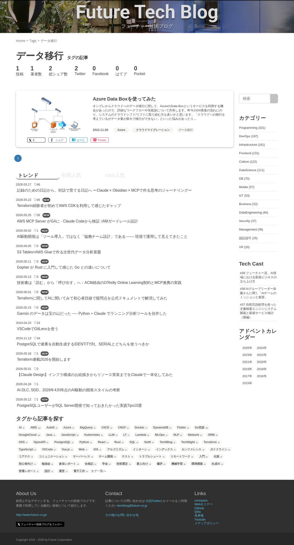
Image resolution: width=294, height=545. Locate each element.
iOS (97, 449)
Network (195, 434)
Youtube (199, 519)
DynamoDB (162, 427)
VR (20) (244, 247)
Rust (118, 442)
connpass (201, 500)
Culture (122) (248, 161)
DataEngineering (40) (253, 212)
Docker (141, 427)
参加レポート (69, 463)
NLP (178, 434)
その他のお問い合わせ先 (122, 515)
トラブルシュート (151, 456)
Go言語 (201, 427)
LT (126, 434)
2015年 (247, 383)
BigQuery (88, 427)
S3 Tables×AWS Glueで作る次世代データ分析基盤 (59, 252)
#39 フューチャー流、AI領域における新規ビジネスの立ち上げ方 (258, 277)
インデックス (166, 449)
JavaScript (69, 434)
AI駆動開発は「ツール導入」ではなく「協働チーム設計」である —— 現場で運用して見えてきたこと (102, 236)
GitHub (199, 508)
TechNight (189, 442)
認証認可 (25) (248, 238)
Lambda (142, 434)
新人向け (144, 463)
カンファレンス (193, 449)
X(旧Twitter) (154, 501)
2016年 (262, 376)
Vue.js (67, 449)
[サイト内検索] (274, 98)
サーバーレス (83, 456)
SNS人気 (115, 175)
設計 (49, 471)
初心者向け (27, 463)
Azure (121, 130)
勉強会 (47, 463)
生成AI (217, 463)
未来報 (199, 515)
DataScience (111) (251, 170)
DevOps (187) (248, 136)
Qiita (197, 511)
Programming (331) (252, 127)
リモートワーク (181, 456)
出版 (218, 456)
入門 (203, 456)
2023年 (247, 355)
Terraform (211, 442)
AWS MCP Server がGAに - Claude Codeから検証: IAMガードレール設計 (77, 221)
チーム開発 (107, 456)
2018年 (262, 369)
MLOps (161, 434)
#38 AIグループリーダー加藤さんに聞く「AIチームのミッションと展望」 (258, 293)
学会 (106, 463)
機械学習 (178, 463)
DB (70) (244, 178)
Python (85, 442)
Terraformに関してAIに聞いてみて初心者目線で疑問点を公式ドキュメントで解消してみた (92, 298)
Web (83, 449)
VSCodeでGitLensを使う (37, 329)
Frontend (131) (249, 153)
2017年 (247, 376)
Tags (33, 40)
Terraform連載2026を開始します (44, 359)
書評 (161, 463)
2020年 (262, 362)
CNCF (123, 427)
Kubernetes (93, 434)
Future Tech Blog (147, 12)
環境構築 (198, 463)
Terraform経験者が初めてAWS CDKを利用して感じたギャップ (69, 206)
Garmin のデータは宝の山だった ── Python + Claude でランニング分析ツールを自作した (92, 313)
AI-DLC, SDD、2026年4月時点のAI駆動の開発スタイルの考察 (68, 390)
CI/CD (106, 427)
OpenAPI (41, 442)
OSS (23, 442)
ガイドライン (220, 449)
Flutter (183, 427)
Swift (149, 442)
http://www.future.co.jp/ (31, 515)
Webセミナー (203, 504)
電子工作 (81, 471)
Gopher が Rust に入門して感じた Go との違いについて (64, 267)
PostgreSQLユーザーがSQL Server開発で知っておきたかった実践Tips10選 (79, 406)
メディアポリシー (206, 523)
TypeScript (27, 449)
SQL (134, 442)
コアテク (26, 456)
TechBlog (167, 442)
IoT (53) (244, 195)
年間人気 (71, 175)
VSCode (49, 449)
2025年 (247, 348)
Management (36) (251, 229)
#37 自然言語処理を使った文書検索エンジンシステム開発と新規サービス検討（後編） (258, 311)
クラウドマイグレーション (153, 130)
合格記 (90, 463)
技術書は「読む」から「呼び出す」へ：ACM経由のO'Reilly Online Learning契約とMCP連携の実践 (99, 283)
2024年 (262, 348)
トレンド (28, 175)
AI (21, 427)
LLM (113, 434)
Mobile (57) (246, 187)
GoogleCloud (29, 434)
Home (20, 40)
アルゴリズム (117, 449)
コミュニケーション (53, 456)
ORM (212, 434)
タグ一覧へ (98, 471)
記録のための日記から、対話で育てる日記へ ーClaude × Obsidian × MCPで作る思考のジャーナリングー (104, 190)
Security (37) (247, 221)
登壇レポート (29, 471)
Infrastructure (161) (252, 144)
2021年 (247, 362)
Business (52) (248, 204)
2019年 (247, 369)
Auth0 (51, 427)
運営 (63, 471)
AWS (35, 427)
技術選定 (123, 463)
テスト (127, 456)
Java (50, 434)
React (103, 442)
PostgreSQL (63, 442)
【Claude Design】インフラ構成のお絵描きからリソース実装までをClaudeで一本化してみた (95, 375)
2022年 (262, 355)
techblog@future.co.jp (132, 505)
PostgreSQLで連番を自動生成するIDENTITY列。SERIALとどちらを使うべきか (83, 344)
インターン (141, 449)
